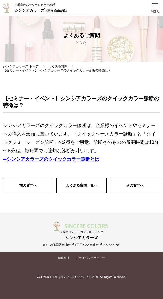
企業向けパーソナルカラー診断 (34, 4)
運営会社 (63, 258)
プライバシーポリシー (90, 258)
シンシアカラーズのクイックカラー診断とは (53, 159)
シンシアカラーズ (41, 10)
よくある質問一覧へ (81, 185)
